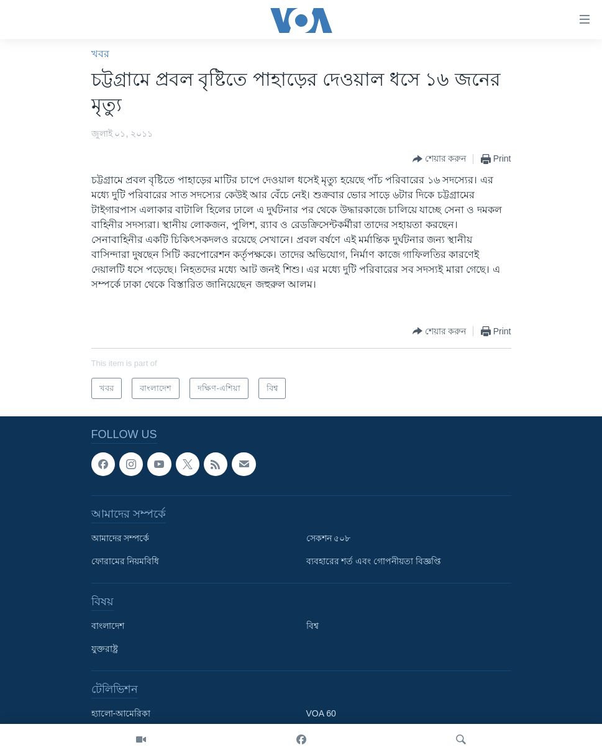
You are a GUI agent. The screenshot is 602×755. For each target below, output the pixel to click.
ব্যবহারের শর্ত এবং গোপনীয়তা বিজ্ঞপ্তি (374, 561)
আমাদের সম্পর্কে (120, 538)
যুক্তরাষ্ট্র (104, 649)
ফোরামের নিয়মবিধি (125, 561)
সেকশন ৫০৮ (328, 538)
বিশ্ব (312, 626)
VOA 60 (321, 713)
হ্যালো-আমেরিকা (121, 713)
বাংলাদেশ (107, 626)
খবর (100, 53)
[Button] (440, 159)
